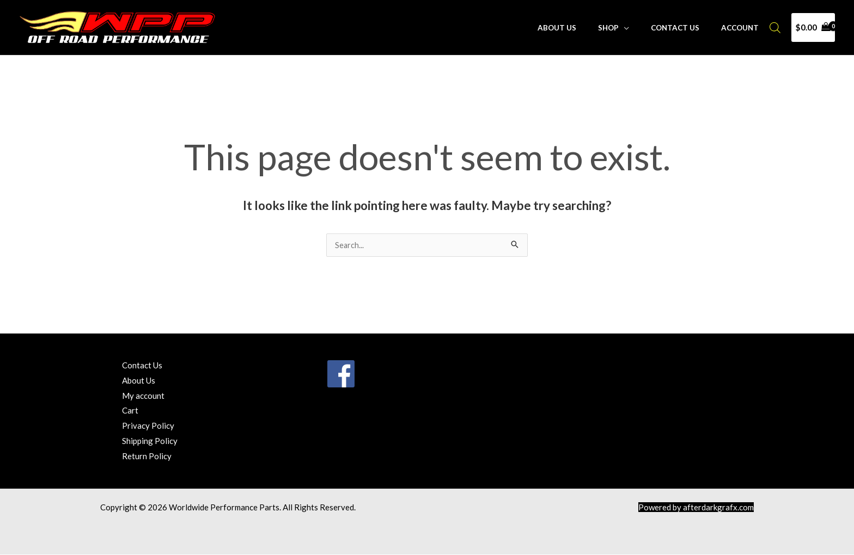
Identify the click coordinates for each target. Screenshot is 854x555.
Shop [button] (626, 27)
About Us (582, 27)
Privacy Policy (148, 426)
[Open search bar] (775, 27)
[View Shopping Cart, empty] (813, 27)
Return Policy (147, 456)
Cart (130, 411)
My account (143, 396)
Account (743, 27)
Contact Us (686, 27)
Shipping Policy (150, 441)
